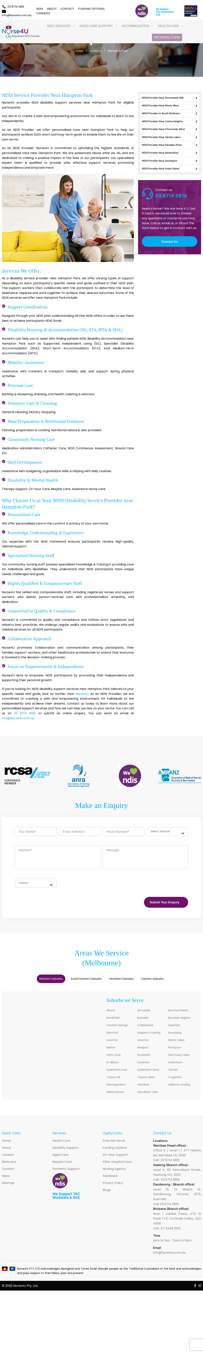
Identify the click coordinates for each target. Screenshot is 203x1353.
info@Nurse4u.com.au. (18, 718)
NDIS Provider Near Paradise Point (169, 158)
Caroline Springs (118, 1028)
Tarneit (173, 1072)
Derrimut (113, 1035)
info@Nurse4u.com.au (169, 1255)
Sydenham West (149, 1072)
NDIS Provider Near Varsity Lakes (169, 148)
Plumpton (175, 1050)
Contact (67, 8)
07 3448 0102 (171, 1231)
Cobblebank (146, 1028)
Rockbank (144, 1058)
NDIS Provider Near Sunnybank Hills (169, 99)
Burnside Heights (180, 1021)
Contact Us (169, 262)
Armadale (144, 1013)
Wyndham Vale (148, 1095)
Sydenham (176, 1065)
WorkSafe (166, 11)
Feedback (110, 1179)
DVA (158, 14)
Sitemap (8, 1186)
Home (78, 51)
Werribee (144, 1087)
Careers (43, 13)
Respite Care (62, 1165)
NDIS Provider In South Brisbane (169, 118)
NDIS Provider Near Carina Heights (169, 128)
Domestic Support (66, 1172)
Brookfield (113, 1021)
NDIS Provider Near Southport (169, 178)
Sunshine (143, 1065)
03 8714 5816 (13, 7)
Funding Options (91, 8)
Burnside (143, 1021)
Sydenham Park (118, 1072)
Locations (96, 51)
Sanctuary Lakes (180, 1058)
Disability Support (65, 1151)
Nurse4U (82, 694)
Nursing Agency (114, 1172)
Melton (111, 1050)
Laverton (113, 1043)
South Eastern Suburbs (82, 981)
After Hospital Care (117, 1165)
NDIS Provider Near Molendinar (169, 168)
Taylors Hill (114, 1080)
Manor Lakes (177, 1043)
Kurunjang (175, 1035)
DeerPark (175, 1028)
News (6, 1179)
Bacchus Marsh (179, 1013)
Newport (143, 1050)
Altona (111, 1013)
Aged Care (60, 1158)
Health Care (61, 1143)
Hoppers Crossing (150, 1035)
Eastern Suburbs (166, 981)
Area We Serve (114, 1143)
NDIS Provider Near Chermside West (169, 138)
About (52, 8)
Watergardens (117, 1087)
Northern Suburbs (127, 981)
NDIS (39, 8)
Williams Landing (180, 1087)
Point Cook (114, 1058)
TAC (158, 11)
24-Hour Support (115, 1158)
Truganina (175, 1080)
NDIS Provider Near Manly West (169, 108)
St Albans (113, 1065)
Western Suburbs (37, 981)
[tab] (37, 981)
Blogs (107, 1193)
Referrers (9, 1165)
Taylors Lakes (147, 1080)
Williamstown (116, 1095)
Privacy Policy (113, 1186)
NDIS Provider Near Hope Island (169, 188)
